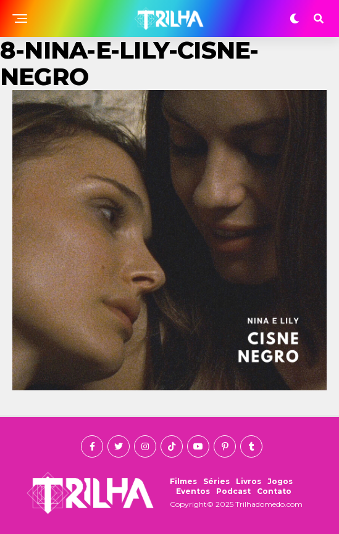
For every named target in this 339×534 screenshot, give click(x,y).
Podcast (233, 491)
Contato (274, 491)
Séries (216, 481)
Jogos (280, 481)
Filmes (183, 481)
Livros (248, 481)
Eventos (193, 491)
